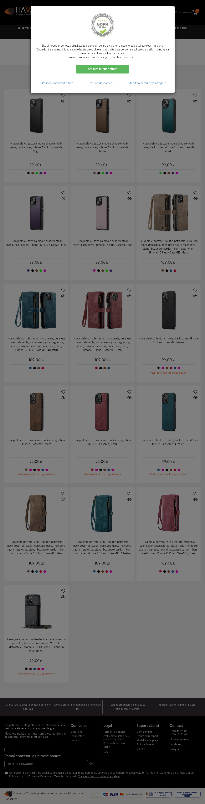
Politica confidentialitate (57, 83)
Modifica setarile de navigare (147, 83)
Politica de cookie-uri (102, 83)
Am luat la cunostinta (102, 69)
